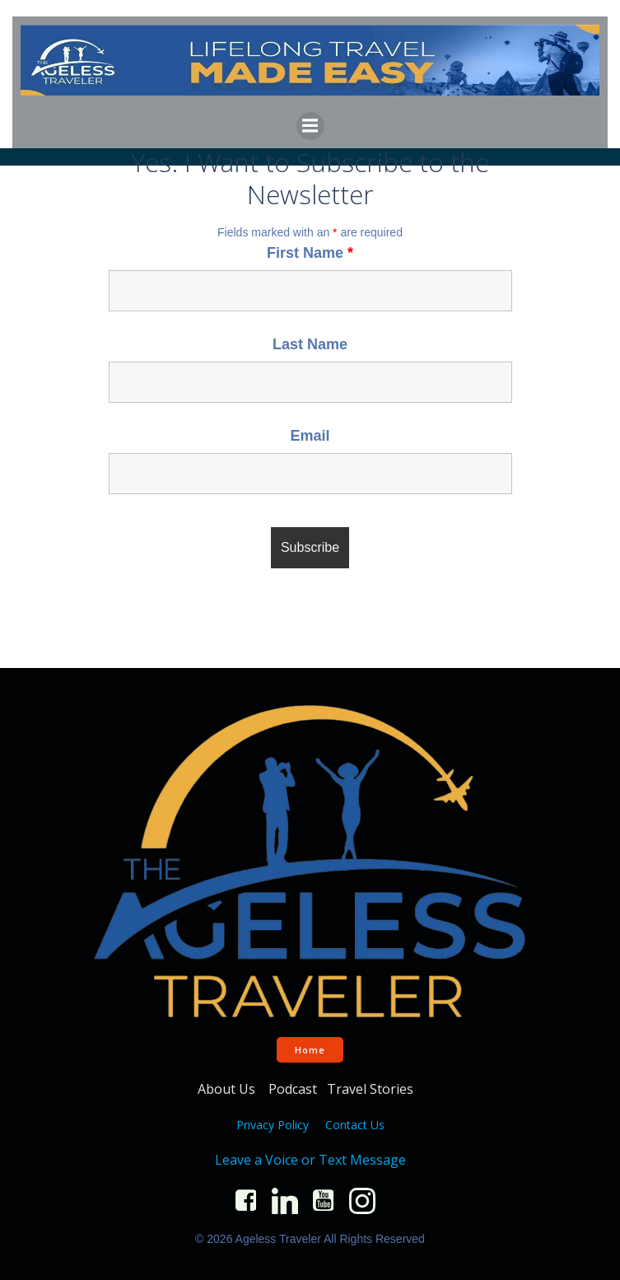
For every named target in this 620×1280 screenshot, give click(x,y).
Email (309, 435)
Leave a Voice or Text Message (310, 1160)
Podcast (292, 1089)
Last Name (310, 344)
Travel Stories (372, 1089)
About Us (228, 1089)
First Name (310, 253)
